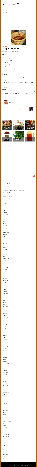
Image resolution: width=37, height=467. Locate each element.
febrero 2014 (5, 280)
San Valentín (5, 438)
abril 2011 (5, 355)
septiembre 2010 (6, 370)
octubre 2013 (5, 289)
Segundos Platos (6, 440)
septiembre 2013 (6, 291)
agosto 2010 (5, 372)
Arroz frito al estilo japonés (8, 183)
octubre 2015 (5, 236)
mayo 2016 (5, 221)
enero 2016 (5, 230)
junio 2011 (5, 350)
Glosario (4, 419)
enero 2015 (5, 256)
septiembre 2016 (6, 212)
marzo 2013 (5, 304)
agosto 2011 (5, 346)
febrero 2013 (5, 306)
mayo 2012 (5, 326)
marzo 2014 (5, 278)
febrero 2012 (5, 333)
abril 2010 (5, 381)
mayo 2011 (5, 352)
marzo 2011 (5, 357)
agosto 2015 (5, 241)
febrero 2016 (5, 227)
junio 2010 (5, 377)
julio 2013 (5, 295)
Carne (4, 405)
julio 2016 (5, 216)
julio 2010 (5, 374)
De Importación (6, 410)
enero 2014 (5, 282)
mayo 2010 (5, 379)
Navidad (4, 423)
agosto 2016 (5, 214)
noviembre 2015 (6, 234)
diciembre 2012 (6, 311)
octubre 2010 (5, 368)
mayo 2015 (5, 247)
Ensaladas (5, 414)
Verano (4, 445)
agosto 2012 (5, 320)
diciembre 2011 (6, 337)
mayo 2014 (5, 273)
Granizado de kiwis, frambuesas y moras (7, 139)
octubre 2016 (5, 210)
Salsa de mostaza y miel (30, 139)
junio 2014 (5, 271)
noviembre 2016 (6, 208)
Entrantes (5, 416)
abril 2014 (5, 276)
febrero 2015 (5, 254)
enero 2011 (5, 361)
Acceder (4, 452)
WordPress (18, 465)
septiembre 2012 (6, 317)
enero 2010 (5, 387)
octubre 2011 (5, 341)
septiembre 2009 (6, 396)
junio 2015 (5, 245)
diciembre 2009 (6, 390)
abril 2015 (5, 249)
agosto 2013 (5, 293)
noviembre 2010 (6, 366)
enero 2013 (5, 309)
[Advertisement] (18, 20)
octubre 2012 (5, 315)
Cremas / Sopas (6, 408)
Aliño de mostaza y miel (7, 128)
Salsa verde (18, 139)
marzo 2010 (5, 383)
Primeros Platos (6, 434)
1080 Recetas (19, 2)
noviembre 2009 (6, 392)
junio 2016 (5, 219)
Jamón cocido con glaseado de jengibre (10, 188)
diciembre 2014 (6, 258)
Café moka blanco (18, 128)
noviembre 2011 (6, 339)
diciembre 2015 (6, 232)
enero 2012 (5, 335)
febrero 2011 (5, 359)
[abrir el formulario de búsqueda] (34, 4)
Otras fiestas (5, 427)
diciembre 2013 (6, 284)
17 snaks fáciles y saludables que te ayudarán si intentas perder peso (16, 185)
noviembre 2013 (6, 287)
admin (3, 51)
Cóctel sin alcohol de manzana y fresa (30, 128)
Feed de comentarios (7, 456)
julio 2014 (5, 269)
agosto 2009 (5, 398)
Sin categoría (5, 443)
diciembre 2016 (6, 206)
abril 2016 (5, 223)
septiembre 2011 (6, 344)
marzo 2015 (5, 252)
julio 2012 (5, 322)
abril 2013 (5, 302)
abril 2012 (5, 328)
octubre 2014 (5, 263)
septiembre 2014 (6, 265)
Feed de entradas (6, 454)
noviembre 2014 (6, 260)
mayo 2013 (5, 300)
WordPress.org (6, 458)
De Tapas (4, 412)
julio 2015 (5, 243)
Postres (4, 432)
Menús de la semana (7, 421)
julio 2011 (5, 348)
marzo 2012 (5, 330)
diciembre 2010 (6, 363)
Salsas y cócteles (4, 46)
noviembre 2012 (6, 313)
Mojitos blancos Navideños (8, 192)
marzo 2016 (5, 225)
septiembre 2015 (6, 238)
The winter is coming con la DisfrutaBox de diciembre (13, 190)
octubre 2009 (5, 394)
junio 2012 (5, 324)
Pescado (4, 430)
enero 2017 (5, 203)
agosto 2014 (5, 267)
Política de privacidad (24, 465)
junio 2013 (5, 298)
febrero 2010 (5, 385)
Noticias (4, 425)
